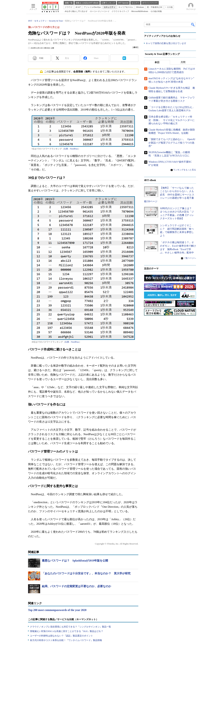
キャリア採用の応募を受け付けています (166, 43)
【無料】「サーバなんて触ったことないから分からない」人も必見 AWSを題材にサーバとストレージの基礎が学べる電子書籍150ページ (169, 195)
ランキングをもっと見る (184, 170)
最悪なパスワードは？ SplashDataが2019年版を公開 (75, 560)
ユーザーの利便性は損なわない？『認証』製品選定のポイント (61, 635)
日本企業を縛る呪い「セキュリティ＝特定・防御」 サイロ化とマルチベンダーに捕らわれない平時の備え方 (172, 120)
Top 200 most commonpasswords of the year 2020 (57, 610)
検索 (193, 24)
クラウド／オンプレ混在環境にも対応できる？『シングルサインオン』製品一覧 (70, 626)
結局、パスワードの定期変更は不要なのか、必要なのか (76, 586)
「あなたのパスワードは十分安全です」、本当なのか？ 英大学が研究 (86, 573)
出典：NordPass (71, 149)
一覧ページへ (189, 258)
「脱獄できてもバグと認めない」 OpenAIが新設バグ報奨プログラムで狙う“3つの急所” (172, 143)
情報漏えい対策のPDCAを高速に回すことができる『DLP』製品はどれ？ (66, 631)
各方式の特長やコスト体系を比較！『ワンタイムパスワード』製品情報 (66, 640)
